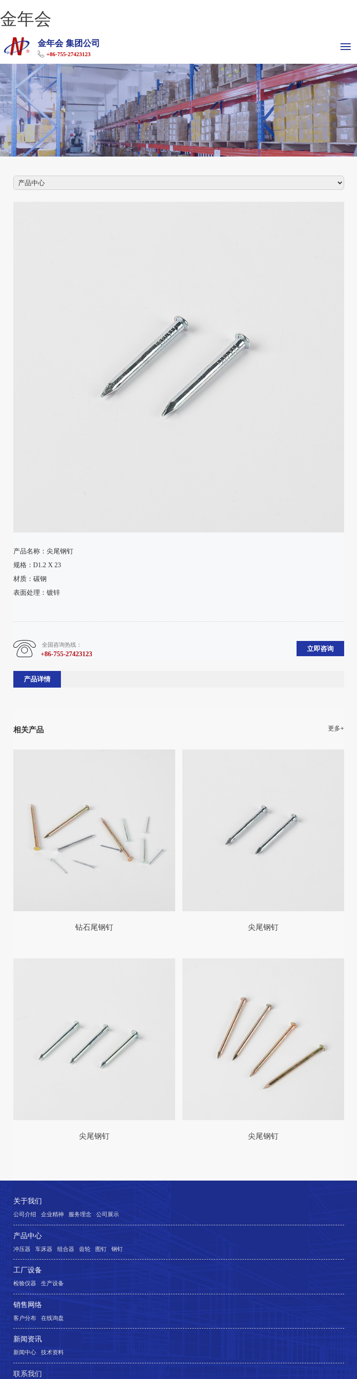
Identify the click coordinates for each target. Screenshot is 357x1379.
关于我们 (27, 1201)
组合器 (65, 1249)
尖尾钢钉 (263, 927)
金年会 (25, 19)
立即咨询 (320, 648)
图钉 (101, 1249)
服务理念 (80, 1214)
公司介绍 (24, 1214)
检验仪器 (24, 1283)
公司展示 (107, 1214)
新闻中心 (24, 1352)
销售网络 (27, 1305)
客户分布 (24, 1318)
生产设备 (52, 1283)
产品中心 (27, 1236)
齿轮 (84, 1249)
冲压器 (21, 1249)
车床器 (43, 1249)
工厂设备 (27, 1270)
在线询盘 (52, 1318)
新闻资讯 (27, 1339)
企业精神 (52, 1214)
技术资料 (52, 1352)
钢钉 (117, 1249)
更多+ (336, 728)
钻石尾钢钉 (94, 927)
